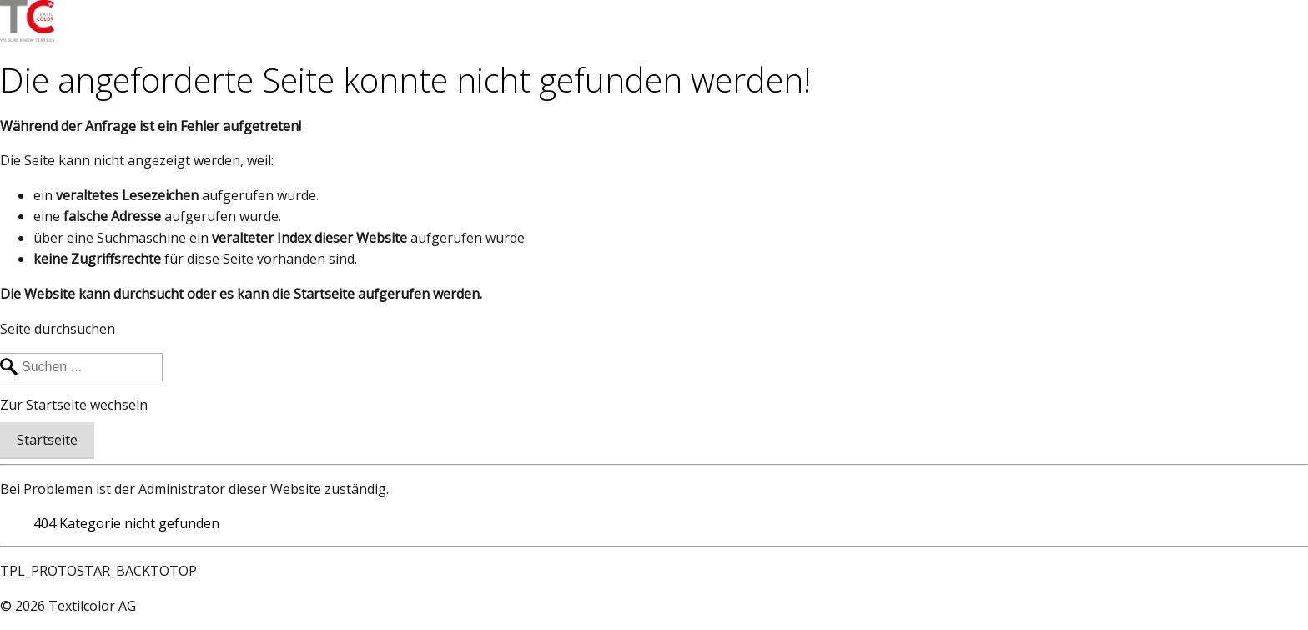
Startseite (47, 440)
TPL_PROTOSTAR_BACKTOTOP (98, 571)
